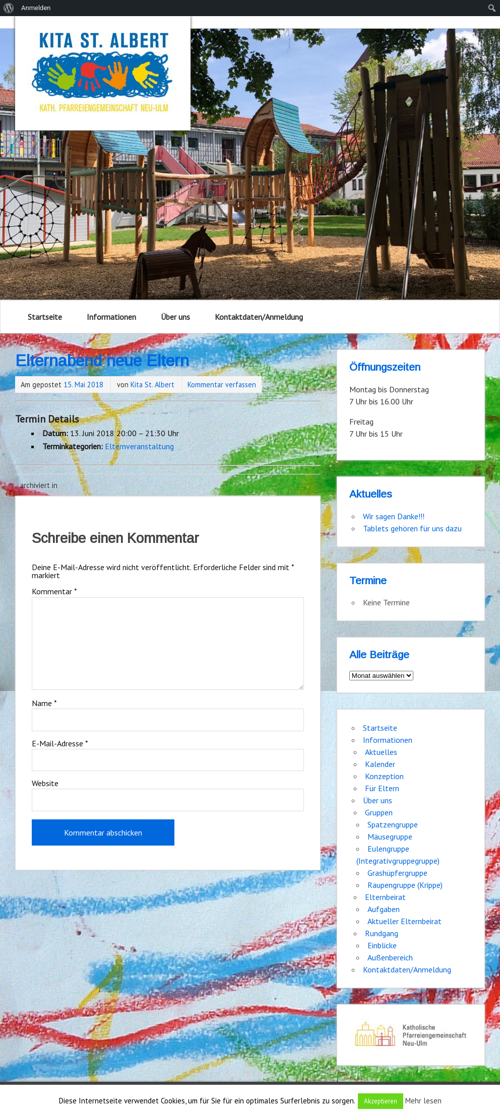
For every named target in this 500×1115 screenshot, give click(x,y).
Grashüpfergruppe (397, 873)
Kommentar (54, 591)
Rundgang (381, 933)
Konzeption (384, 776)
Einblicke (382, 945)
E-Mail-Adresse (60, 743)
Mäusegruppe (389, 836)
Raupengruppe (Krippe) (405, 885)
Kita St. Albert (152, 384)
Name (44, 703)
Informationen (111, 317)
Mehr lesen (423, 1100)
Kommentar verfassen (222, 384)
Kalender (380, 764)
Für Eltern (382, 788)
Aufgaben (383, 909)
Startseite (45, 317)
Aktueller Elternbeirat (404, 921)
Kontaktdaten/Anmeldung (259, 317)
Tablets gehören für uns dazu (412, 528)
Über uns (175, 317)
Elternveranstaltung (139, 446)
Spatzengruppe (392, 824)
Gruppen (379, 812)
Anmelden (36, 8)
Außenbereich (390, 957)
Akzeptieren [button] (380, 1101)
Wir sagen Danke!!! (393, 516)
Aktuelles (381, 752)
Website (45, 783)
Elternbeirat (385, 897)
